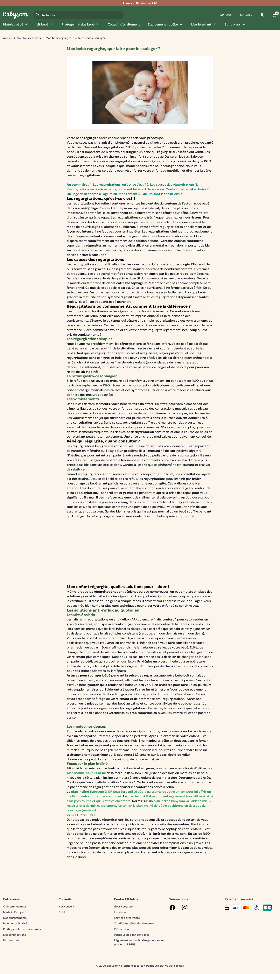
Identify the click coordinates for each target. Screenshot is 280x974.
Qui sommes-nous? (15, 906)
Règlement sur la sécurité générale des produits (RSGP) (139, 942)
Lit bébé (45, 24)
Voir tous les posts (29, 38)
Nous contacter (124, 906)
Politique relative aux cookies (22, 929)
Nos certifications (14, 934)
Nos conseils (67, 906)
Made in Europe (13, 912)
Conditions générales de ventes (134, 923)
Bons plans (235, 24)
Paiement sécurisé (15, 923)
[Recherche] (78, 15)
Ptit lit (63, 912)
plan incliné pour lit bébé (86, 773)
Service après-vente (127, 918)
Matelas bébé (16, 24)
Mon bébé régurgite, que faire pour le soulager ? (76, 38)
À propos (226, 14)
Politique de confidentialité (131, 934)
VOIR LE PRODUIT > (81, 815)
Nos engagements (15, 918)
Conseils (246, 14)
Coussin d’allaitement (124, 24)
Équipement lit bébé (165, 24)
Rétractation (122, 929)
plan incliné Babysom (87, 791)
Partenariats (11, 940)
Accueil (7, 38)
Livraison (120, 912)
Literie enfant (204, 24)
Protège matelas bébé (81, 24)
